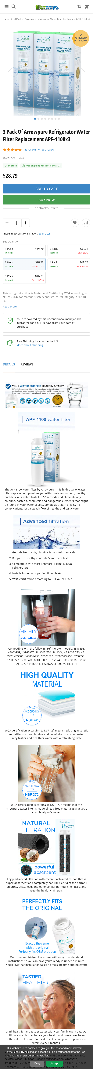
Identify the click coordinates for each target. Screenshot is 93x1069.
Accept (54, 1063)
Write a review (46, 149)
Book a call (44, 233)
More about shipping (29, 345)
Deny (37, 1063)
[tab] (9, 366)
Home (6, 19)
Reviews (27, 364)
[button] (10, 72)
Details (9, 364)
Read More (10, 306)
